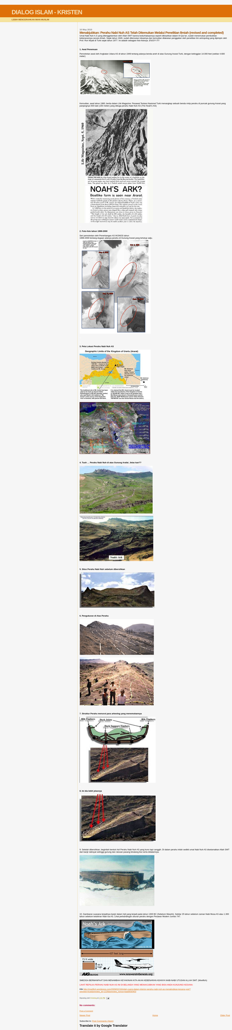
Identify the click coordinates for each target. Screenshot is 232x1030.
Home (155, 1015)
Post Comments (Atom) (102, 1021)
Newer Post (85, 1015)
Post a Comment (86, 1011)
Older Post (225, 1015)
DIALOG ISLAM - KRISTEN (47, 12)
